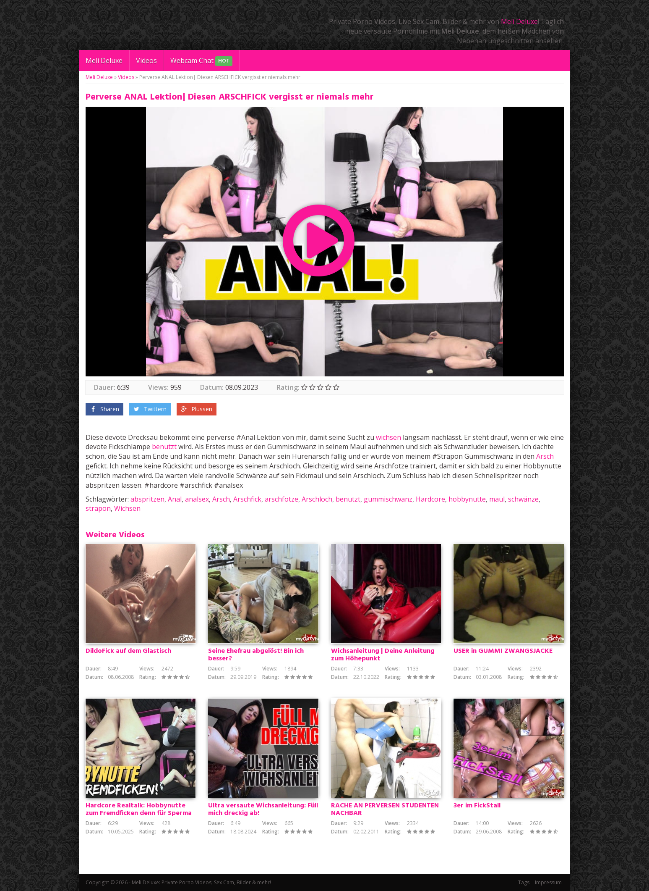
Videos (146, 60)
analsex (197, 499)
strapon (98, 508)
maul (497, 499)
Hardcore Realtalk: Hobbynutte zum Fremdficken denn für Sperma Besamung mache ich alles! (139, 813)
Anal (175, 499)
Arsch (545, 456)
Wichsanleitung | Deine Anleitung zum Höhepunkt (383, 655)
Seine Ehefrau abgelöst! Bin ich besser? (256, 655)
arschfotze (281, 499)
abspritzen (147, 499)
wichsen (388, 437)
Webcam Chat (201, 61)
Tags (523, 882)
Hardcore (430, 499)
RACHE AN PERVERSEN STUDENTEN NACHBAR (385, 809)
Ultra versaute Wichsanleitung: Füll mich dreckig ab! (263, 809)
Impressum (548, 882)
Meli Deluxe (519, 21)
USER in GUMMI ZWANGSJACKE (503, 651)
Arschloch (317, 499)
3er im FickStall (477, 805)
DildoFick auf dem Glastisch (128, 651)
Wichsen (127, 508)
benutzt (164, 446)
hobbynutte (467, 499)
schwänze (523, 499)
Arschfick (247, 499)
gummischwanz (388, 499)
